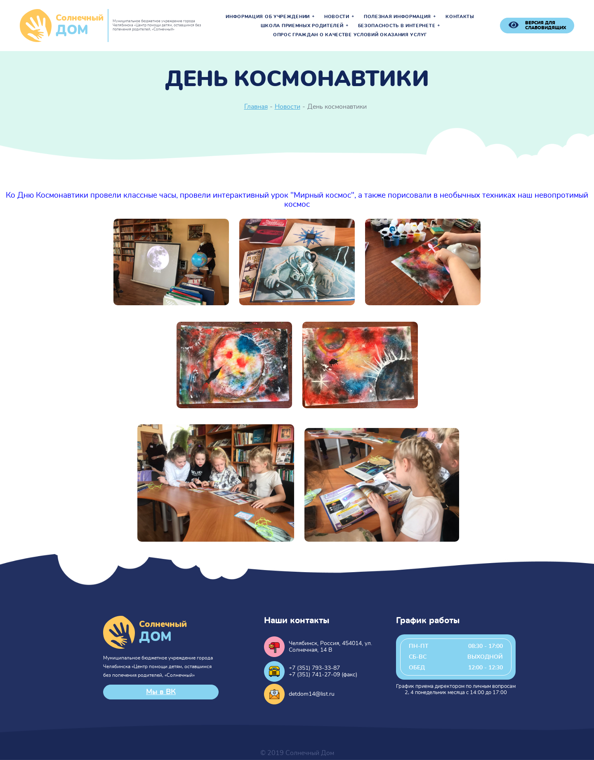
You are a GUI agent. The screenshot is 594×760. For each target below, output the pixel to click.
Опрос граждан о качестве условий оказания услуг (350, 35)
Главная (256, 106)
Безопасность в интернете (397, 26)
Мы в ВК (161, 692)
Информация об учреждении (268, 17)
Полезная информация (397, 17)
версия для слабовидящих (545, 25)
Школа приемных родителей (302, 26)
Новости (336, 17)
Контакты (460, 17)
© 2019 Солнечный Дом (297, 753)
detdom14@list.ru (312, 694)
